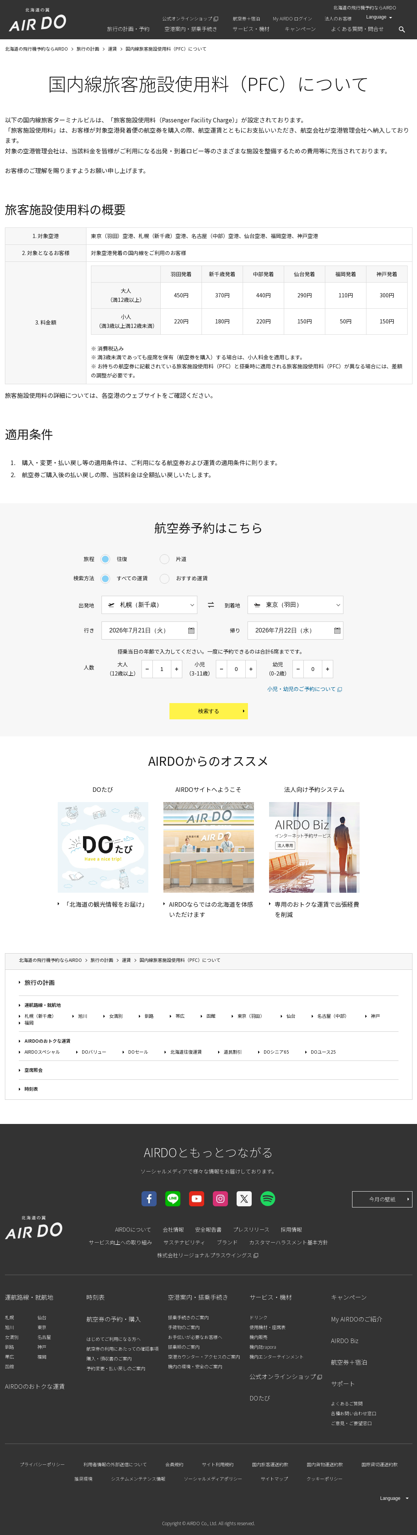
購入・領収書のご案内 (109, 1358)
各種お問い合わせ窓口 (353, 1413)
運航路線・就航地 (43, 1005)
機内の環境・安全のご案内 (195, 1366)
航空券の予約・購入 (113, 1318)
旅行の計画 (40, 982)
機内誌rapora (262, 1346)
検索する (222, 711)
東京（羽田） (251, 1016)
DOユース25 (323, 1051)
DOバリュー (94, 1051)
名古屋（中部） (333, 1016)
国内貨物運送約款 (325, 1464)
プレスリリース (251, 1229)
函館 (210, 1016)
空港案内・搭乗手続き (198, 1297)
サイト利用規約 (218, 1464)
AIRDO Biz (345, 1340)
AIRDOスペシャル (42, 1051)
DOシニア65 (276, 1051)
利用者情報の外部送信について (115, 1464)
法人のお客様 (338, 18)
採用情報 (291, 1229)
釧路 (149, 1016)
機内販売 (258, 1337)
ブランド (227, 1242)
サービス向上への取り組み (120, 1242)
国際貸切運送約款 (380, 1464)
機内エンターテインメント (276, 1356)
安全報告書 (208, 1229)
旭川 (82, 1016)
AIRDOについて (133, 1229)
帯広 (180, 1016)
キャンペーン (349, 1297)
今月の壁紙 (390, 1199)
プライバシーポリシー (42, 1464)
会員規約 (174, 1464)
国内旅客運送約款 (270, 1464)
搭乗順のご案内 (184, 1346)
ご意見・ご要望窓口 (351, 1423)
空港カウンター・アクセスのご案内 (204, 1356)
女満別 (116, 1016)
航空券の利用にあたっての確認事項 (122, 1348)
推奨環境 (83, 1478)
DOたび (259, 1397)
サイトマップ (274, 1478)
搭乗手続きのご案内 (188, 1317)
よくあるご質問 (347, 1403)
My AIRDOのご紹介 (356, 1318)
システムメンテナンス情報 (138, 1478)
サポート (343, 1383)
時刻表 (31, 1088)
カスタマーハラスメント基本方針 (288, 1242)
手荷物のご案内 (184, 1327)
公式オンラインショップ (187, 18)
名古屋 (44, 1337)
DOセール (138, 1051)
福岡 (29, 1022)
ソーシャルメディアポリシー (213, 1478)
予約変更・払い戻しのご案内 (115, 1368)
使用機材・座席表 (267, 1327)
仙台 (290, 1016)
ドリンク (258, 1317)
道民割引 (233, 1051)
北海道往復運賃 (186, 1051)
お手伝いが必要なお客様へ (195, 1337)
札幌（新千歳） (40, 1016)
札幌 (9, 1317)
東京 (41, 1327)
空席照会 (34, 1070)
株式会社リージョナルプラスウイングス (204, 1255)
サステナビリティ (184, 1242)
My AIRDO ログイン (292, 18)
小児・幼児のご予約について (301, 689)
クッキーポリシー (324, 1478)
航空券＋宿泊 (246, 18)
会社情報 (173, 1229)
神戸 (375, 1016)
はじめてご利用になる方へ (113, 1339)
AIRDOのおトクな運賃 (48, 1040)
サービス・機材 (270, 1297)
